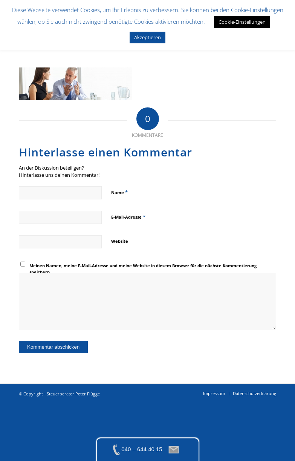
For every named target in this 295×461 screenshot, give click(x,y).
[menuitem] (214, 393)
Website (119, 241)
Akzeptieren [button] (147, 37)
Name (119, 192)
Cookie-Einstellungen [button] (242, 21)
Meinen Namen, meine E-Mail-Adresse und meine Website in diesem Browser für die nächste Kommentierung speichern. (143, 269)
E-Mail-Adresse (128, 216)
